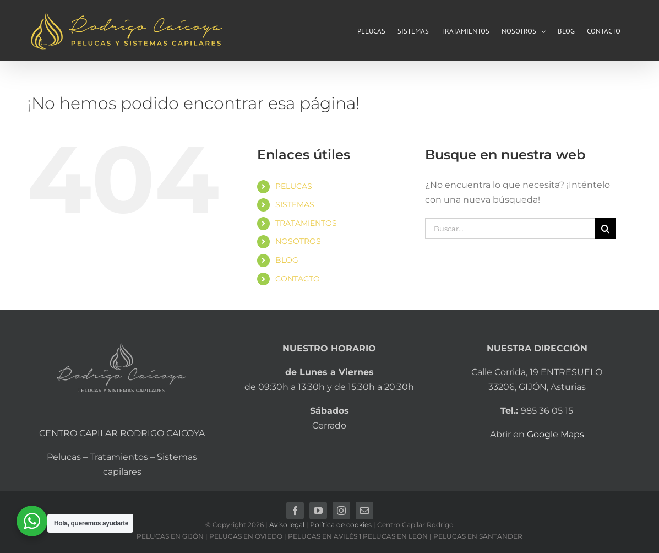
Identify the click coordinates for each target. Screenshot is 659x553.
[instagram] (341, 510)
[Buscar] (605, 228)
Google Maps (555, 434)
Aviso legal (286, 525)
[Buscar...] (510, 228)
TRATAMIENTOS (306, 223)
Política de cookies (341, 525)
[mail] (364, 510)
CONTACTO (297, 279)
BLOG (286, 260)
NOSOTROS (298, 241)
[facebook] (295, 510)
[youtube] (318, 510)
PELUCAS (293, 186)
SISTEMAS (294, 204)
